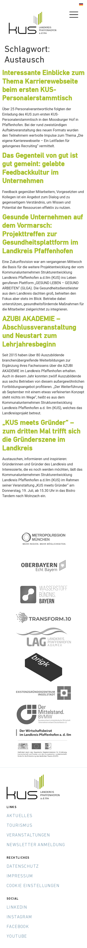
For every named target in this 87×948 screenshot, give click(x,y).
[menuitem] (81, 5)
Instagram (19, 917)
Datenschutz (23, 866)
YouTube (17, 936)
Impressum (20, 876)
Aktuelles (20, 816)
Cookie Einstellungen (33, 886)
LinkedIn (17, 907)
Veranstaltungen (28, 835)
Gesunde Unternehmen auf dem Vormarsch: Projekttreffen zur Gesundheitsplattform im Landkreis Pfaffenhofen (42, 234)
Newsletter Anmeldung (36, 845)
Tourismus (20, 825)
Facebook (18, 927)
